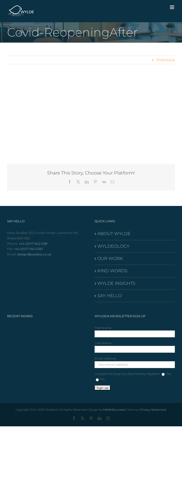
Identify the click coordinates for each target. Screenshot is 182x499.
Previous (165, 59)
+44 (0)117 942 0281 (33, 243)
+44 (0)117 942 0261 (28, 249)
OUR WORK (110, 258)
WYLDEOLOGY (113, 246)
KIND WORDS (112, 270)
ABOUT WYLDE (114, 233)
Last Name (103, 343)
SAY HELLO (109, 295)
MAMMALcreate (114, 409)
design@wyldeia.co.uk (34, 254)
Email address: (106, 358)
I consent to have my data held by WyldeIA (127, 374)
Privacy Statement (153, 409)
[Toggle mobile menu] (172, 7)
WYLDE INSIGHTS (116, 283)
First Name (103, 328)
